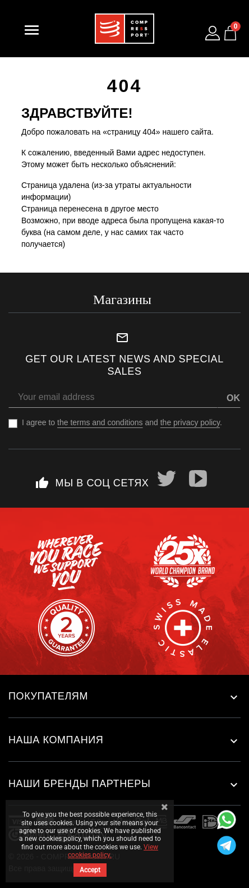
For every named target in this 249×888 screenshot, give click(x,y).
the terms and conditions (100, 422)
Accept (90, 870)
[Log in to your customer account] (212, 33)
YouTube (198, 478)
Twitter (166, 478)
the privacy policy (190, 422)
